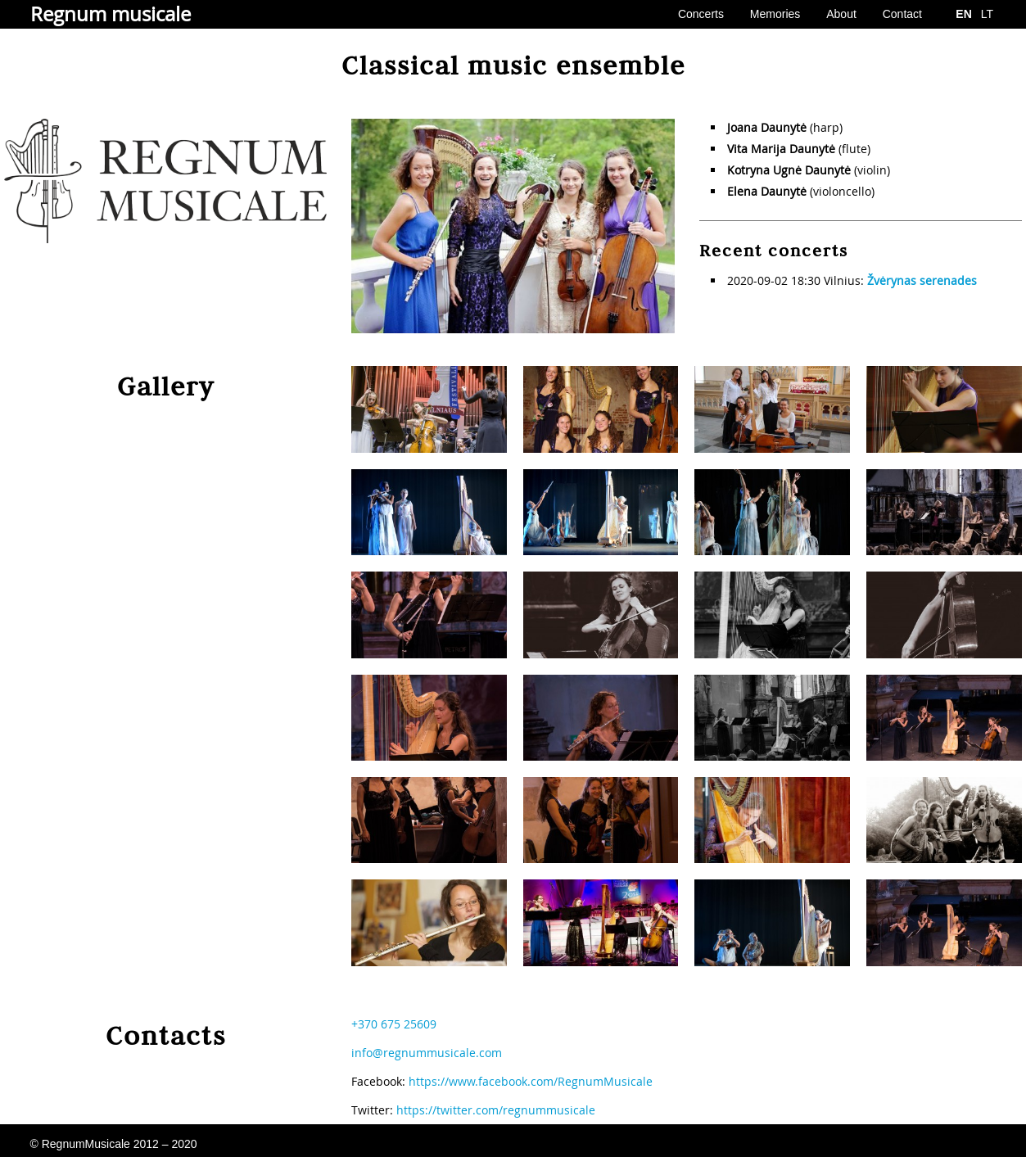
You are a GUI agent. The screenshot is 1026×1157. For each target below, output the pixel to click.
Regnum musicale (110, 14)
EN (963, 13)
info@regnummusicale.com (426, 1052)
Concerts (701, 13)
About (841, 13)
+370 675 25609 (393, 1024)
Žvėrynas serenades (922, 280)
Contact (902, 13)
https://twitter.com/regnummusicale (495, 1110)
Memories (775, 13)
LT (987, 13)
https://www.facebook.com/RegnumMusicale (531, 1081)
